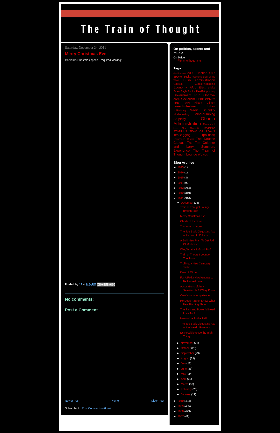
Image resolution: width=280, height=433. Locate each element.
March (185, 384)
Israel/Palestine (184, 106)
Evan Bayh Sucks (184, 91)
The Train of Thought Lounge (194, 152)
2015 (181, 177)
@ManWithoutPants (190, 60)
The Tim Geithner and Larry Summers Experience (194, 146)
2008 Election (197, 73)
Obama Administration (194, 121)
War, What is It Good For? (195, 249)
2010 (181, 400)
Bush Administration (199, 80)
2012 (181, 192)
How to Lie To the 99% (193, 318)
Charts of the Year (191, 221)
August (185, 358)
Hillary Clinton (204, 102)
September (188, 353)
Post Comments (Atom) (96, 408)
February (186, 389)
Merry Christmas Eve (193, 216)
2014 (181, 182)
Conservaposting (205, 83)
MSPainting (179, 110)
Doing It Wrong (189, 272)
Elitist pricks (207, 87)
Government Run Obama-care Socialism (194, 97)
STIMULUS (180, 131)
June (184, 368)
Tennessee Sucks (183, 139)
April (184, 379)
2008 (181, 411)
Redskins (209, 128)
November (187, 343)
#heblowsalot (179, 73)
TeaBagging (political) (194, 135)
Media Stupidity (202, 110)
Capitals (178, 83)
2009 (181, 406)
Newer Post (72, 400)
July (183, 363)
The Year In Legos (191, 226)
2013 (181, 187)
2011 (181, 198)
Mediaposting (181, 114)
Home (115, 400)
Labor (211, 106)
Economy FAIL (184, 87)
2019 (181, 167)
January (186, 394)
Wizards (203, 154)
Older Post (157, 400)
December (187, 202)
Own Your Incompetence (195, 295)
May (184, 373)
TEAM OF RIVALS (202, 131)
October (186, 348)
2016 (181, 172)
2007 (181, 416)
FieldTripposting (205, 91)
